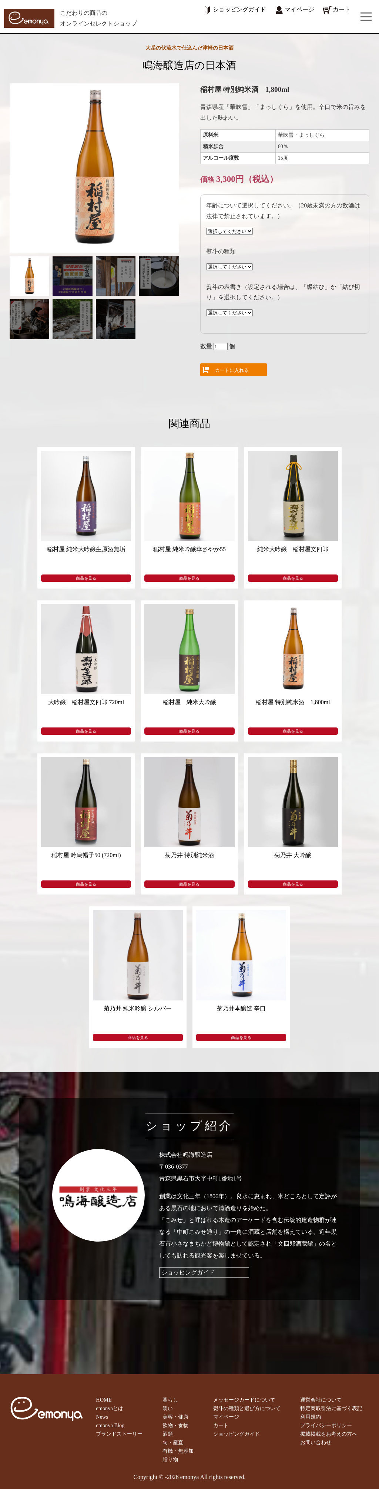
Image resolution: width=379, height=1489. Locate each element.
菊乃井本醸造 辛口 (241, 1008)
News (102, 1417)
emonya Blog (110, 1425)
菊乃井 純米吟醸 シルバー (138, 1008)
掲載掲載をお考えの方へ (328, 1434)
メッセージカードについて (244, 1400)
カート (336, 9)
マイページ (294, 9)
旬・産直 (172, 1442)
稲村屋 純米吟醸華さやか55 (189, 549)
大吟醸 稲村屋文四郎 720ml (86, 702)
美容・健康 (175, 1417)
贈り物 (170, 1459)
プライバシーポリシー (326, 1425)
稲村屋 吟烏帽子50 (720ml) (86, 855)
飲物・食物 (175, 1425)
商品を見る (86, 578)
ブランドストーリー (119, 1434)
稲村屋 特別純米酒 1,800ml (293, 702)
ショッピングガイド (234, 9)
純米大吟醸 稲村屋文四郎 (292, 549)
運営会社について (321, 1400)
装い (167, 1408)
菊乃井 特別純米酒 (189, 855)
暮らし (170, 1400)
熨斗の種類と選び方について (247, 1408)
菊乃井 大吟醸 (292, 855)
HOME (103, 1400)
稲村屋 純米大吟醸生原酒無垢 (86, 549)
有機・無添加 (178, 1451)
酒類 (167, 1434)
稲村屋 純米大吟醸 (189, 702)
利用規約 (310, 1417)
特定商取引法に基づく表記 (331, 1408)
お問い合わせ (315, 1442)
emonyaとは (109, 1408)
